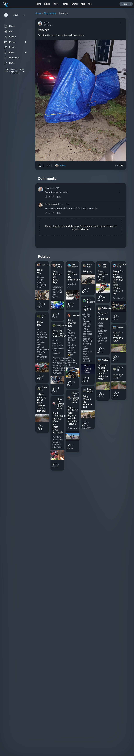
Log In (56, 226)
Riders (47, 4)
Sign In (126, 4)
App (90, 4)
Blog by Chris (50, 13)
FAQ (7, 69)
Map (83, 4)
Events (74, 4)
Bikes (56, 4)
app (77, 226)
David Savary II (52, 204)
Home (38, 4)
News (9, 63)
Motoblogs (11, 57)
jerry (47, 188)
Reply (59, 197)
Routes (65, 4)
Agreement (15, 71)
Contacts (14, 69)
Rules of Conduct (18, 72)
